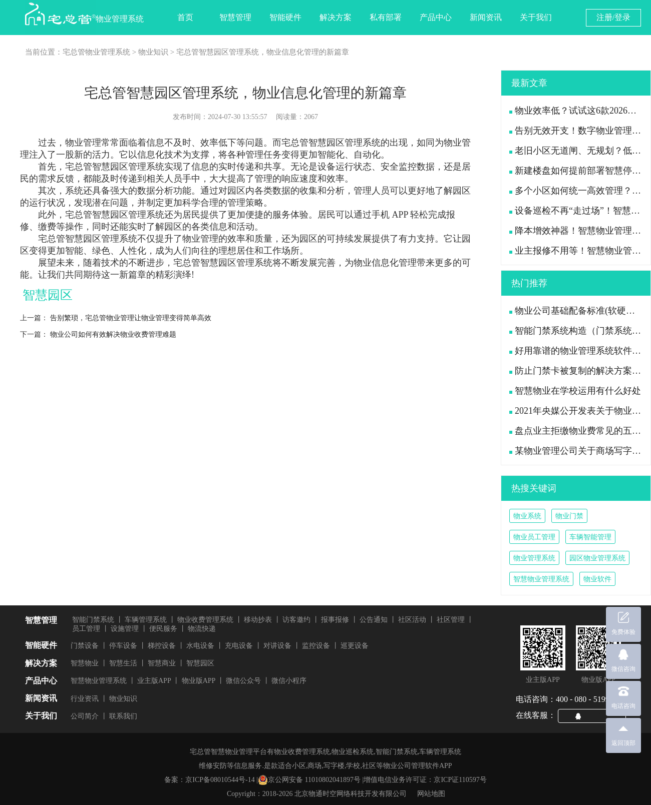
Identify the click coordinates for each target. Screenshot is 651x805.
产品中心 (436, 17)
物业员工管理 (534, 537)
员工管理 (86, 628)
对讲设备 (277, 645)
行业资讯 (85, 698)
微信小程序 (288, 680)
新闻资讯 (486, 17)
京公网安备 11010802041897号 (309, 780)
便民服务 (163, 628)
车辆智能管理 (590, 537)
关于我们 (536, 17)
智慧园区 (200, 663)
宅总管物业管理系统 (96, 52)
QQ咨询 (596, 715)
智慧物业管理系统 (541, 579)
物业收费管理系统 (205, 619)
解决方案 (335, 17)
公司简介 (85, 716)
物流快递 (202, 628)
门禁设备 (85, 645)
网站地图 (431, 793)
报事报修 (335, 619)
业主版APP (154, 680)
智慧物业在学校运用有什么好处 (575, 391)
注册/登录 (613, 17)
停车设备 (123, 645)
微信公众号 (243, 680)
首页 (185, 17)
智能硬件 (285, 17)
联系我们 (123, 716)
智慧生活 (123, 663)
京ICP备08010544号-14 (219, 779)
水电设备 (200, 645)
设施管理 (125, 628)
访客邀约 (296, 619)
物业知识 (153, 52)
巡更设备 (355, 645)
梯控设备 (162, 645)
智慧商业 (162, 663)
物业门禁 (569, 516)
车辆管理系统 (146, 619)
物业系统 (527, 516)
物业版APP (199, 680)
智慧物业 (85, 663)
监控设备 (316, 645)
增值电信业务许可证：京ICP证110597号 (425, 779)
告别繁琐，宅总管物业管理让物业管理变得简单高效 (130, 318)
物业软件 (597, 579)
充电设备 (239, 645)
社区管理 (451, 619)
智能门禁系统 (93, 619)
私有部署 (386, 17)
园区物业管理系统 (597, 558)
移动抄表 (258, 619)
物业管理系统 (534, 558)
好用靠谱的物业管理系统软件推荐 (579, 351)
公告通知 (374, 619)
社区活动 (412, 619)
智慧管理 (235, 17)
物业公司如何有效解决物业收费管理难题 (113, 334)
